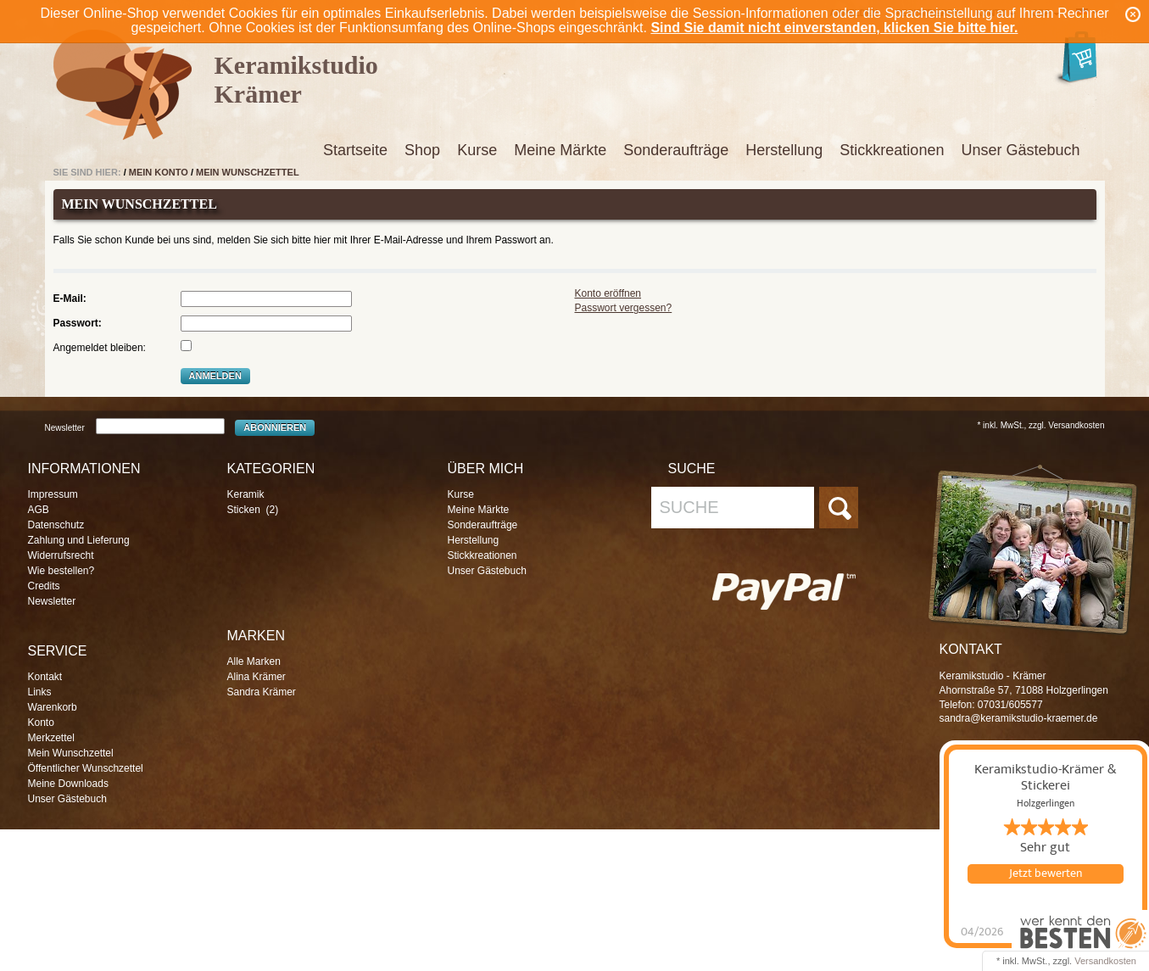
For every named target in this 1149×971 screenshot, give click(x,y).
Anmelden (215, 376)
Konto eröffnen (608, 293)
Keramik (246, 494)
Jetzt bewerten (1045, 873)
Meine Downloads (68, 784)
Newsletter (65, 427)
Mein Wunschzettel (247, 172)
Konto (41, 722)
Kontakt (45, 677)
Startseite (355, 150)
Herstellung (784, 150)
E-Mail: (69, 298)
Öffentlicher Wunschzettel (85, 768)
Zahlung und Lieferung (79, 540)
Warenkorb (52, 707)
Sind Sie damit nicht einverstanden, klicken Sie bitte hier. (834, 27)
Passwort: (77, 323)
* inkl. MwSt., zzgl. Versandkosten (1040, 425)
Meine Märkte (560, 150)
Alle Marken (254, 661)
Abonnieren (274, 427)
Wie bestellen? (61, 571)
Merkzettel (51, 738)
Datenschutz (56, 525)
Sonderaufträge (675, 150)
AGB (38, 510)
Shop (422, 150)
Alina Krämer (256, 677)
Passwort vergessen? (623, 308)
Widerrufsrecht (61, 555)
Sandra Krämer (261, 692)
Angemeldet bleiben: (99, 348)
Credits (44, 586)
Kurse (477, 150)
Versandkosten (1105, 961)
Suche (689, 507)
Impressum (53, 494)
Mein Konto (158, 172)
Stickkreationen (891, 150)
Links (40, 692)
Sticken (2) (253, 510)
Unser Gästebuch (1020, 150)
